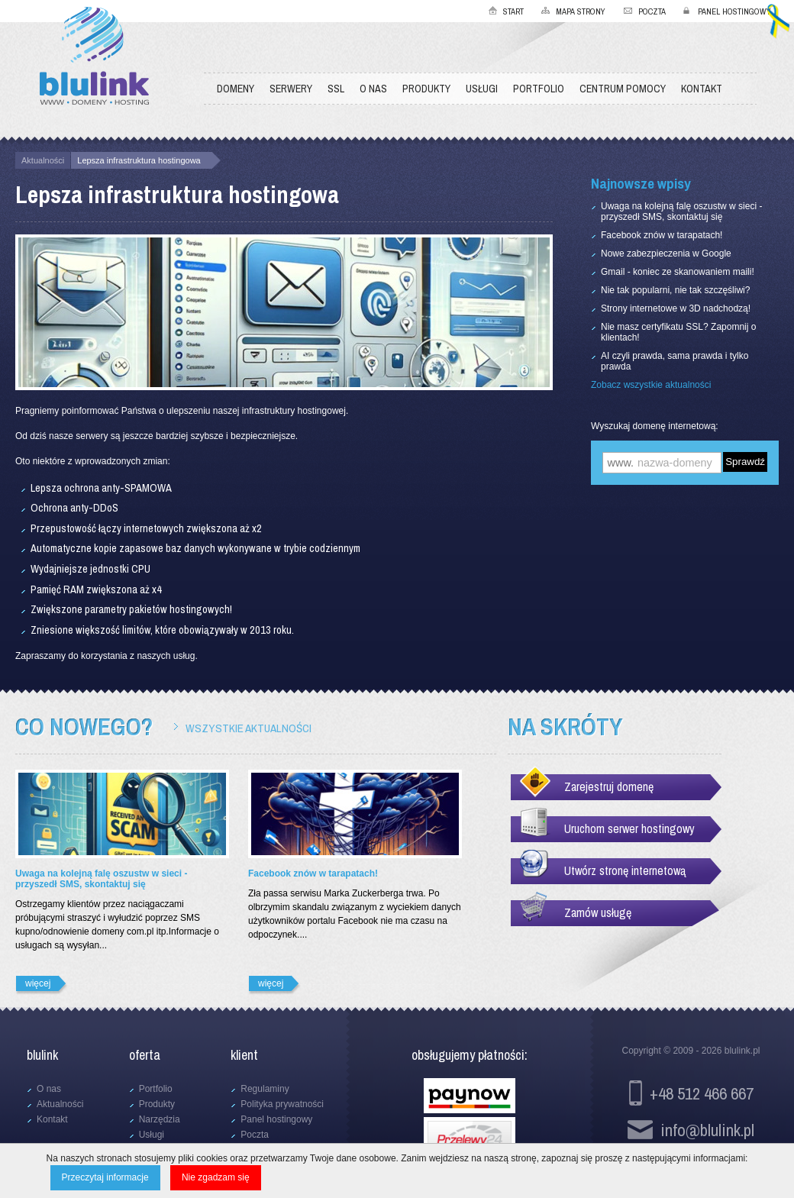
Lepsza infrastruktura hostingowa (138, 160)
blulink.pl (742, 1050)
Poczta (652, 11)
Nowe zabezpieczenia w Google (666, 253)
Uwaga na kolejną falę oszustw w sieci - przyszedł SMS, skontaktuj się (681, 211)
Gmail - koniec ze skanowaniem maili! (677, 271)
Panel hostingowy (734, 11)
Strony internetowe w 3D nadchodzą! (675, 308)
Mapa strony (580, 11)
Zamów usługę (597, 912)
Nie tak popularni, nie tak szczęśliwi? (675, 290)
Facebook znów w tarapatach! (661, 235)
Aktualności (42, 160)
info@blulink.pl (707, 1129)
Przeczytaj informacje (105, 1177)
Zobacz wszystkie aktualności (651, 384)
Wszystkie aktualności (248, 728)
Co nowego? (84, 727)
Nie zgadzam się (216, 1177)
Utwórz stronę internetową (625, 870)
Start (513, 11)
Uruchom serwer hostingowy (629, 828)
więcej (37, 983)
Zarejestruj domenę (609, 786)
